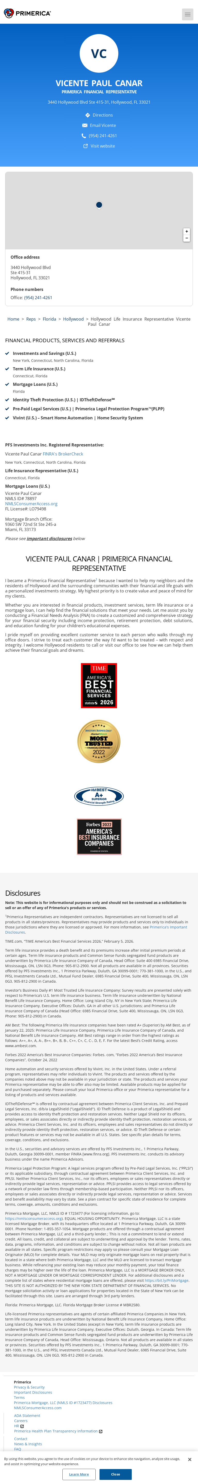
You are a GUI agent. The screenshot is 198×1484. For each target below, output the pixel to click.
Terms (19, 1397)
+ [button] (186, 232)
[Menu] (187, 14)
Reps (31, 319)
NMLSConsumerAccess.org (31, 504)
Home (13, 319)
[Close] (189, 1459)
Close (115, 1474)
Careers (21, 1420)
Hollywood (73, 319)
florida (49, 319)
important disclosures (49, 538)
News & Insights (28, 1443)
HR (19, 1425)
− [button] (186, 238)
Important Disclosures (33, 1392)
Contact (20, 1438)
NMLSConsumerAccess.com (38, 1407)
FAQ (17, 1449)
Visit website (103, 146)
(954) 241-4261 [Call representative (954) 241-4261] (38, 297)
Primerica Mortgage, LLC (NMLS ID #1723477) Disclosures (63, 1402)
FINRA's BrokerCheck (63, 454)
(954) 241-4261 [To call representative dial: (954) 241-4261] (103, 135)
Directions (103, 115)
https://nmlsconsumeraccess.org (33, 1218)
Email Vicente (103, 125)
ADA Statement (27, 1415)
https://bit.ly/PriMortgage (166, 1280)
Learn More (79, 1474)
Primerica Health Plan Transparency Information (58, 1431)
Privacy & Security (29, 1387)
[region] (99, 1467)
